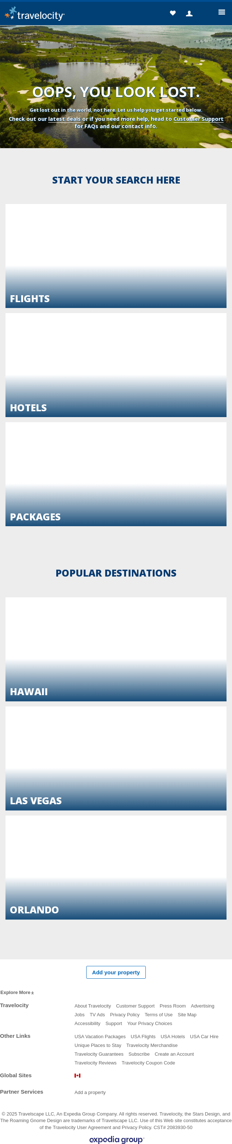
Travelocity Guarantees (99, 1054)
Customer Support (199, 118)
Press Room (173, 1006)
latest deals (64, 118)
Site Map (187, 1014)
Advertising (202, 1006)
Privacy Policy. (137, 1127)
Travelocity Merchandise (152, 1045)
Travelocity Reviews (96, 1063)
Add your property (116, 972)
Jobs (79, 1014)
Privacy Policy (125, 1014)
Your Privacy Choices (149, 1023)
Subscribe (139, 1054)
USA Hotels (173, 1036)
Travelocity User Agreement (82, 1127)
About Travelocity (93, 1006)
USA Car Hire (204, 1036)
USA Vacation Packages (100, 1036)
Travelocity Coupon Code (148, 1063)
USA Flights (143, 1036)
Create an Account (174, 1054)
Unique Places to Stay (98, 1045)
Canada (77, 1076)
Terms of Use (159, 1014)
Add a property (90, 1092)
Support (114, 1023)
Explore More (17, 992)
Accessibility (87, 1023)
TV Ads (97, 1014)
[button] (172, 14)
